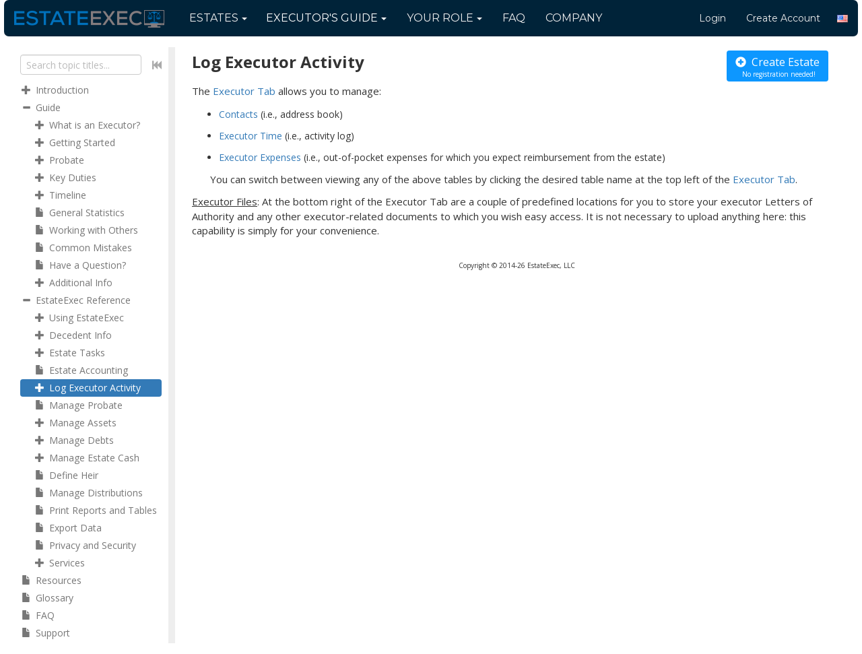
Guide (326, 17)
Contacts (238, 114)
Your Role (444, 17)
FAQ (513, 17)
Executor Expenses (260, 157)
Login (712, 18)
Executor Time (250, 135)
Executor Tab (244, 91)
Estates (218, 17)
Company (573, 17)
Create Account (783, 18)
